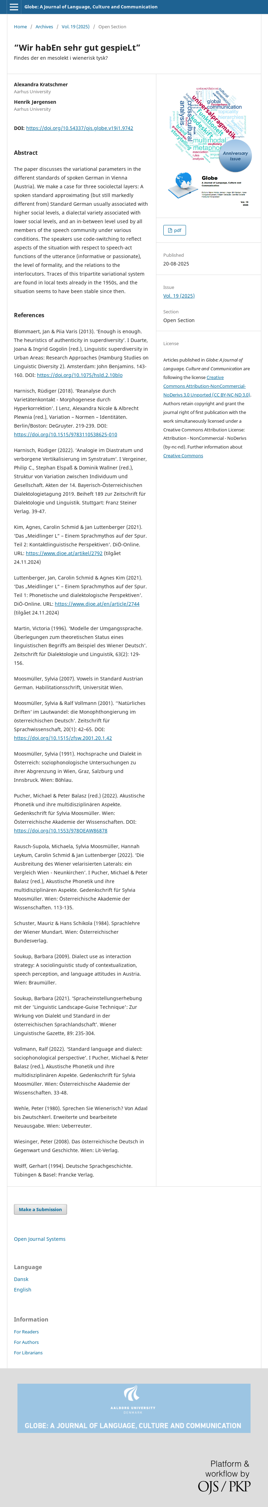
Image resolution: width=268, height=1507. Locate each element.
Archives (44, 26)
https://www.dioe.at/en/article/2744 (97, 603)
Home (20, 26)
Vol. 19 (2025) (76, 26)
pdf (177, 230)
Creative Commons (183, 455)
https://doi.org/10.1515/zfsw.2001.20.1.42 (63, 738)
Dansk (21, 1279)
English (22, 1289)
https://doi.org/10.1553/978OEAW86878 (60, 830)
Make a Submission (40, 1209)
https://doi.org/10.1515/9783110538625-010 (65, 434)
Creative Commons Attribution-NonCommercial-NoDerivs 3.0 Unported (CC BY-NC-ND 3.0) (206, 386)
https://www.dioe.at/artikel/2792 (64, 553)
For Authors (26, 1342)
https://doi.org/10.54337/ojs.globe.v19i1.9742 (79, 128)
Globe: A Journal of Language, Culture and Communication (91, 6)
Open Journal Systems (40, 1239)
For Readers (26, 1331)
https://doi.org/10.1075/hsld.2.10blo (79, 375)
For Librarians (28, 1352)
